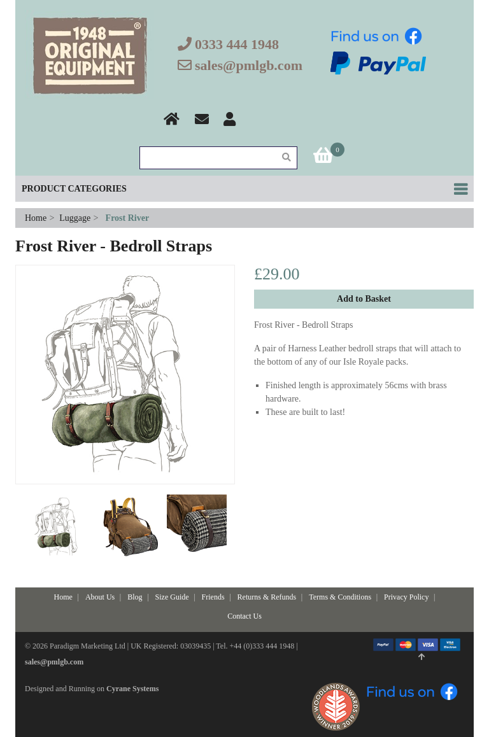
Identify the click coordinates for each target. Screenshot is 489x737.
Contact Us (244, 616)
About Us (100, 597)
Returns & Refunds (267, 597)
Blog (134, 597)
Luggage (74, 218)
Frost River (128, 218)
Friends (213, 597)
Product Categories (74, 188)
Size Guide (172, 597)
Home (37, 218)
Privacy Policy (406, 597)
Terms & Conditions (340, 597)
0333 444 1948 (237, 44)
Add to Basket (364, 299)
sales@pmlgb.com (248, 65)
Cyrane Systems (132, 688)
